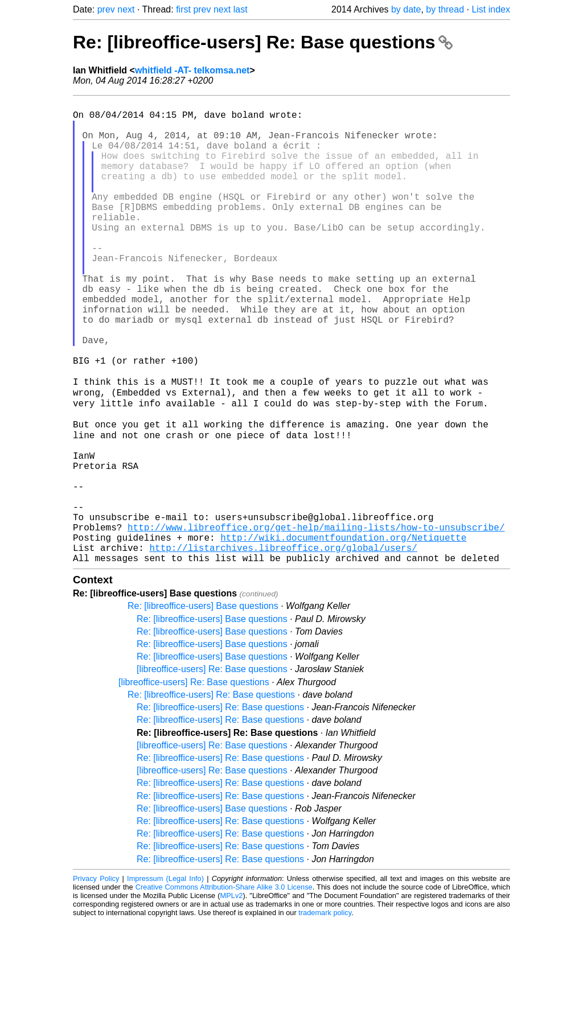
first (183, 9)
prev (106, 9)
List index (490, 9)
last (240, 9)
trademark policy (324, 1012)
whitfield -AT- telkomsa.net (192, 70)
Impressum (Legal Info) (165, 978)
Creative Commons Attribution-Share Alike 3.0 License (224, 986)
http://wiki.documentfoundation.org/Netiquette (343, 632)
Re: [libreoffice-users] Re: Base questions (263, 42)
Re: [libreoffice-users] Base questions (203, 705)
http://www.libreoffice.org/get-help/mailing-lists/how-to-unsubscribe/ (316, 620)
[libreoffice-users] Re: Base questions (212, 768)
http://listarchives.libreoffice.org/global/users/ (283, 645)
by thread (445, 9)
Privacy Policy (96, 978)
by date (406, 9)
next (125, 9)
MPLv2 (231, 995)
